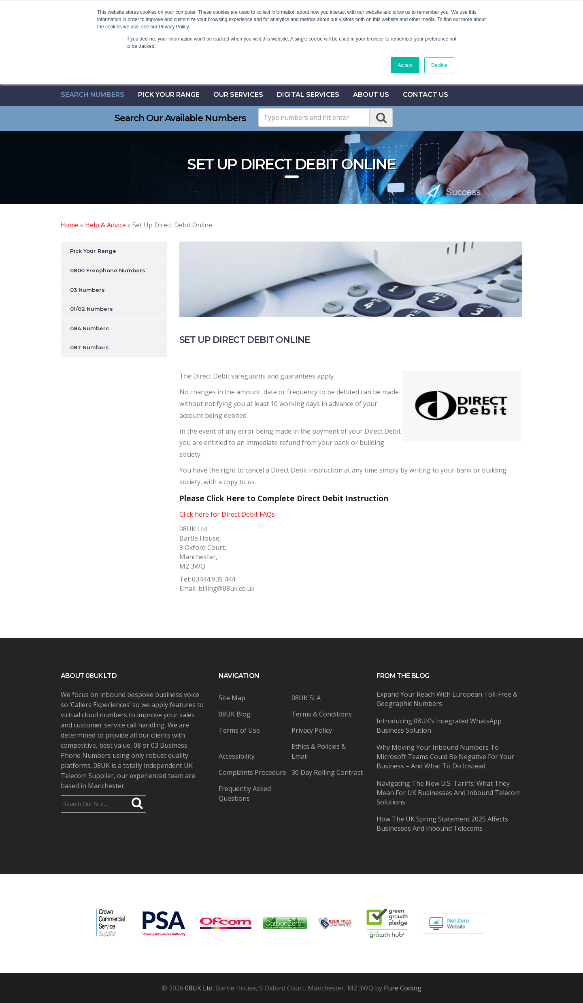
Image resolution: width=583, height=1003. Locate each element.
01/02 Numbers (91, 309)
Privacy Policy (312, 730)
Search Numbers (92, 94)
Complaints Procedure (252, 772)
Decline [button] (439, 65)
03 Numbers (87, 290)
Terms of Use (239, 730)
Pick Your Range (169, 94)
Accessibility (237, 756)
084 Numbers (89, 328)
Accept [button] (405, 65)
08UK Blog (235, 714)
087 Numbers (89, 347)
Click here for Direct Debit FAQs (227, 514)
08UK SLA (306, 697)
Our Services (238, 94)
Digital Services (308, 94)
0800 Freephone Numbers (107, 270)
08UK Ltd (199, 988)
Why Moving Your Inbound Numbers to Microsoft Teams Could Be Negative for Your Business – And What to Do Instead (445, 756)
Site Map (232, 697)
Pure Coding (402, 988)
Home (69, 224)
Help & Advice (105, 224)
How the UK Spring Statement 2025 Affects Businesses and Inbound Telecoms (442, 824)
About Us (371, 94)
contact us (425, 94)
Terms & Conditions (322, 714)
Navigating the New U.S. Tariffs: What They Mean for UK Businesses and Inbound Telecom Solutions (449, 792)
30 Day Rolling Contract (327, 772)
